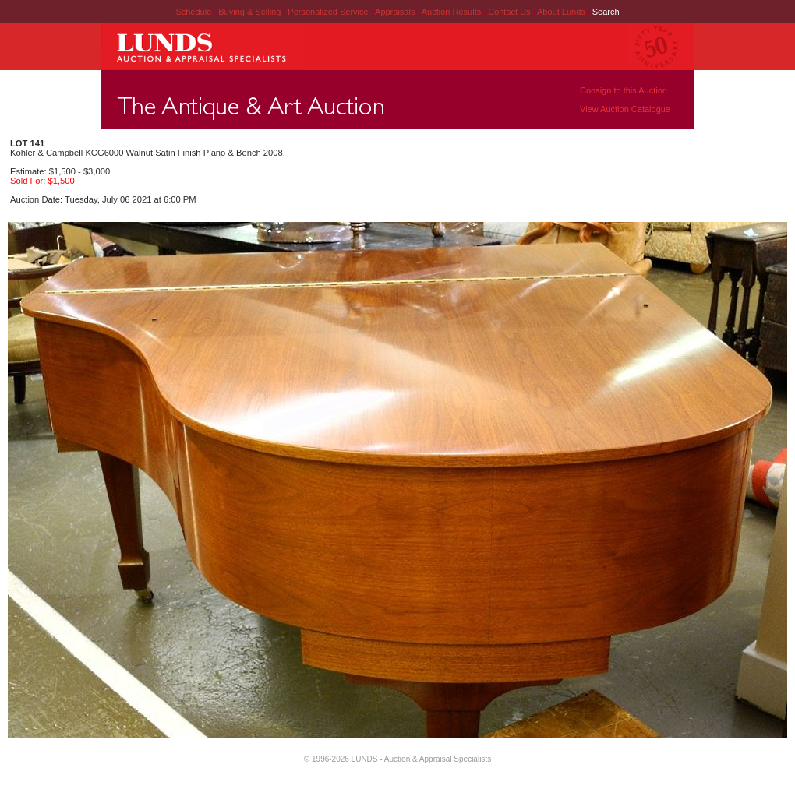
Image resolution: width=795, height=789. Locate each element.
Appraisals (396, 11)
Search (606, 11)
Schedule (193, 11)
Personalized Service (329, 11)
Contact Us (509, 11)
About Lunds (562, 11)
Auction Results (452, 11)
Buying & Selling (250, 11)
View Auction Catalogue (625, 109)
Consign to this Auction (623, 90)
